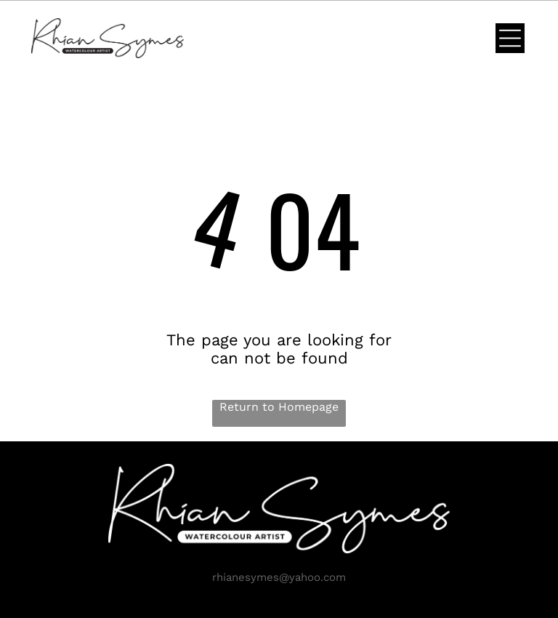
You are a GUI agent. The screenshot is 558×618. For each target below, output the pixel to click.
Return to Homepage (279, 407)
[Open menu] (510, 38)
